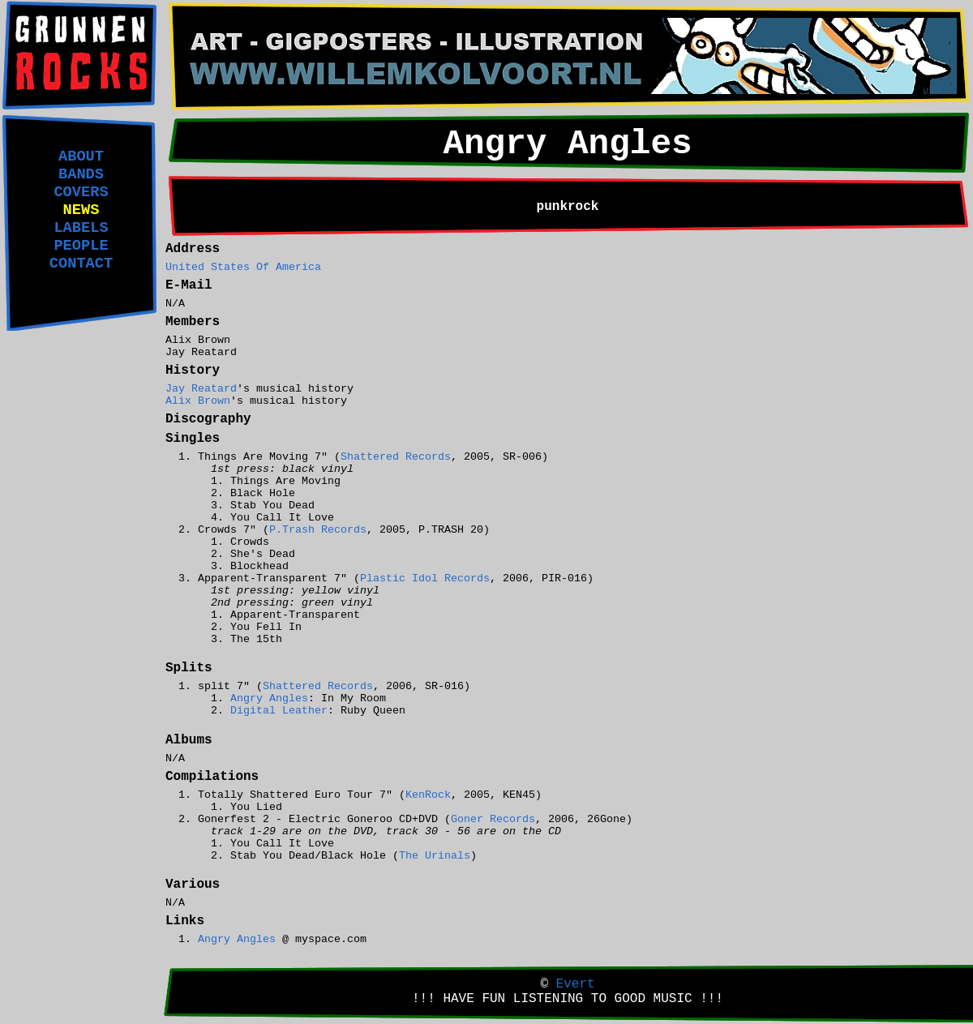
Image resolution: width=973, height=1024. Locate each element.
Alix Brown (197, 401)
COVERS (81, 192)
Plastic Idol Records (425, 578)
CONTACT (81, 263)
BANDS (81, 174)
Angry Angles (269, 698)
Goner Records (493, 819)
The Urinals (434, 856)
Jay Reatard (201, 389)
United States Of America (243, 267)
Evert (575, 984)
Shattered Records (396, 457)
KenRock (428, 795)
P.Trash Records (317, 530)
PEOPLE (81, 246)
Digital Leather (279, 711)
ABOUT (81, 156)
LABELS (81, 228)
